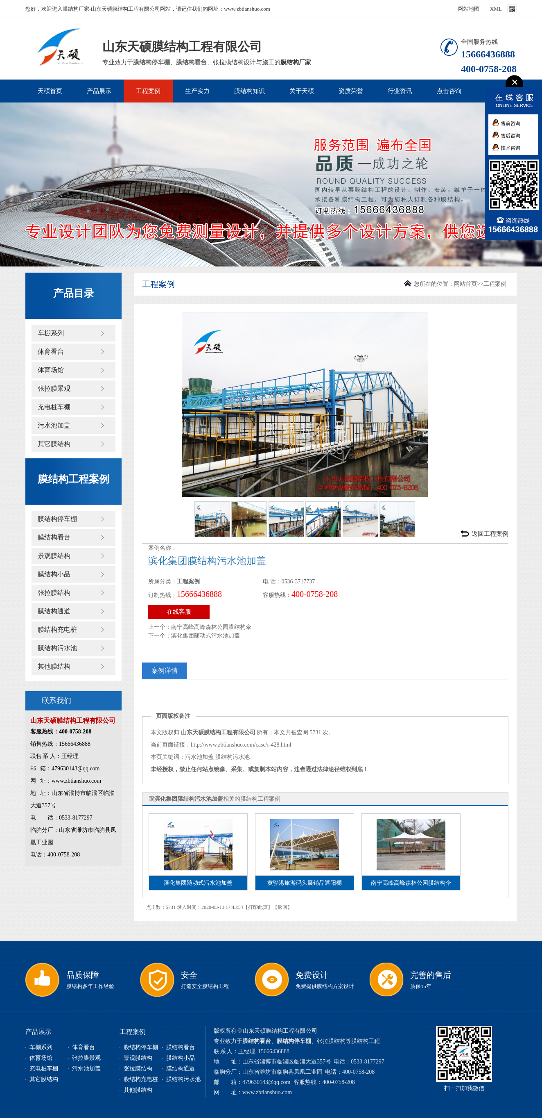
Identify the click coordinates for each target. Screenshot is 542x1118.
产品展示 (99, 91)
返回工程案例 (490, 534)
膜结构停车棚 (151, 62)
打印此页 (258, 907)
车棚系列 (51, 333)
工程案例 (148, 91)
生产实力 (197, 91)
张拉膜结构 (54, 592)
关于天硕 (301, 91)
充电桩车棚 (54, 406)
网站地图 (468, 9)
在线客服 (179, 611)
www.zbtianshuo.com (267, 1092)
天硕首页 (50, 91)
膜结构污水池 (57, 647)
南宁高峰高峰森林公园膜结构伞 (211, 627)
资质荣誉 (351, 91)
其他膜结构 (54, 666)
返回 (282, 907)
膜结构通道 (54, 611)
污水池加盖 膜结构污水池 (217, 757)
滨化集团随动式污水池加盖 (205, 636)
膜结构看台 (191, 62)
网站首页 (465, 284)
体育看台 (51, 351)
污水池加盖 (54, 425)
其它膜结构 (54, 443)
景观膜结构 (54, 555)
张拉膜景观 (54, 388)
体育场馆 (51, 370)
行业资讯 (400, 91)
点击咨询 (449, 91)
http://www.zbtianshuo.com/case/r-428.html (241, 745)
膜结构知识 (249, 91)
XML (496, 9)
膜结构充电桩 (57, 629)
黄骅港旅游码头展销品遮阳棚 (304, 883)
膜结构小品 (54, 574)
